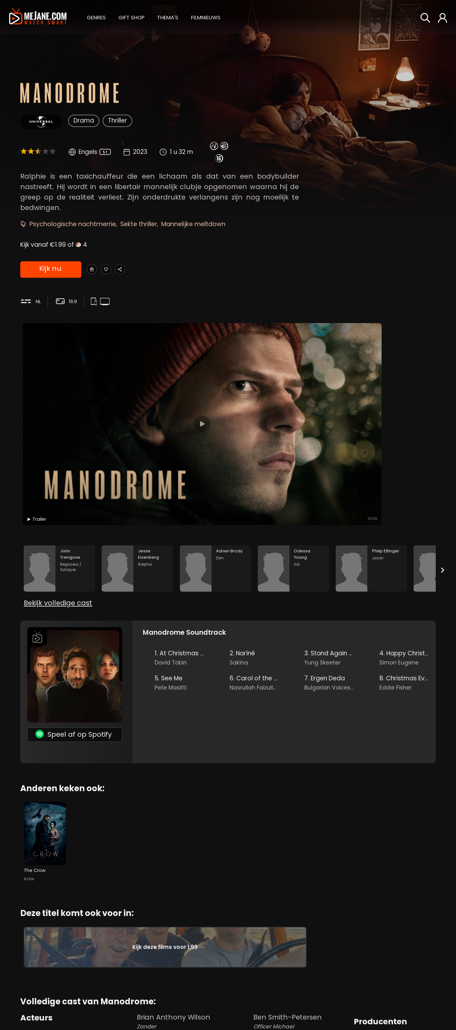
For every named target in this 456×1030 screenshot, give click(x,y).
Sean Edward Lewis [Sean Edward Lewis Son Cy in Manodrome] (194, 967)
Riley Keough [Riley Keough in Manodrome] (376, 961)
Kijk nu (50, 270)
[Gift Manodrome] (95, 269)
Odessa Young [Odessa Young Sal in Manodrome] (77, 1007)
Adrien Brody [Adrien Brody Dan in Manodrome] (77, 986)
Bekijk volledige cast (58, 496)
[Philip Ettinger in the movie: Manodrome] (371, 451)
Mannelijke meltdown (193, 224)
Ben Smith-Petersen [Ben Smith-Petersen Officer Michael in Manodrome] (302, 946)
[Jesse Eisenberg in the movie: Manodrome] (137, 451)
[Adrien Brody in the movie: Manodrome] (215, 451)
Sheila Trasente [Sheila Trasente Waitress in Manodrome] (302, 988)
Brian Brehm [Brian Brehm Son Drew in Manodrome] (194, 988)
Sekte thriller (138, 224)
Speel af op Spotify (73, 627)
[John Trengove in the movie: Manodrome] (59, 451)
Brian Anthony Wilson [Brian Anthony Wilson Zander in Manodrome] (194, 946)
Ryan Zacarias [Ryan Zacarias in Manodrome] (378, 972)
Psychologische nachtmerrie (72, 224)
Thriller (117, 120)
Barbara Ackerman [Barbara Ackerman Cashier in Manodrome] (302, 1010)
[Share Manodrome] (140, 269)
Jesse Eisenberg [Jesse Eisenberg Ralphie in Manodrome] (77, 964)
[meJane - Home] (38, 17)
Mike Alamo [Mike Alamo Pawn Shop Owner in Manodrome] (302, 967)
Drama (83, 120)
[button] (96, 16)
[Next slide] (442, 452)
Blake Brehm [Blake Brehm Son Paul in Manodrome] (194, 1010)
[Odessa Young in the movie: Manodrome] (293, 451)
